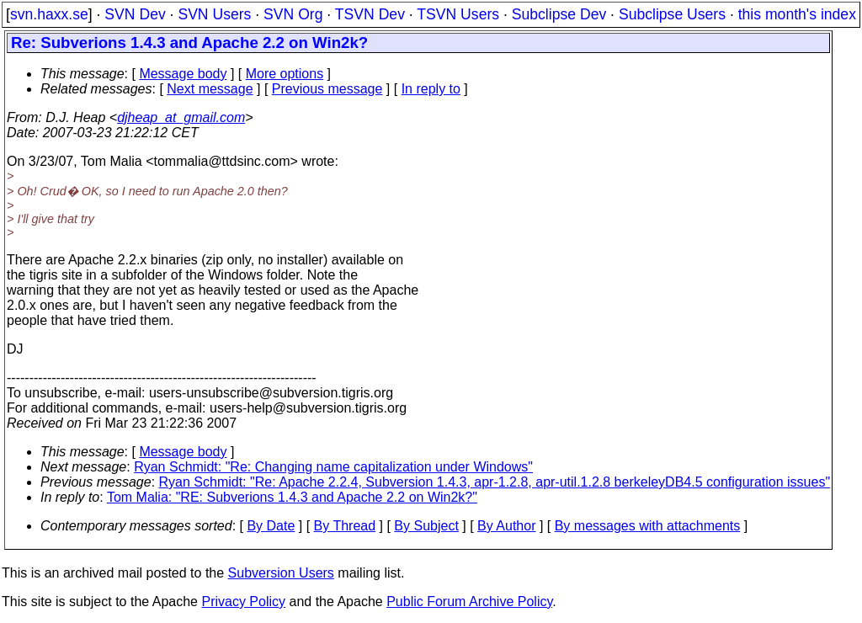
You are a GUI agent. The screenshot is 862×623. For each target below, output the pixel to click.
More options (285, 74)
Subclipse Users (672, 14)
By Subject (426, 526)
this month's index (797, 14)
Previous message (327, 89)
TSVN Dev (370, 14)
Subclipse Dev (559, 14)
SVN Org (292, 14)
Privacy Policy (243, 601)
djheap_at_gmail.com (181, 117)
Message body (182, 74)
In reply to (431, 89)
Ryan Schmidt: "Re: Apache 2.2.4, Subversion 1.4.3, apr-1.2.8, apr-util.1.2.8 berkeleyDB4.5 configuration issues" (495, 482)
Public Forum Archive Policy (469, 601)
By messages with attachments (648, 526)
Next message (210, 89)
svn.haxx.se (49, 14)
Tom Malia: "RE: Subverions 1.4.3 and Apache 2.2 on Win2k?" (292, 497)
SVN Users (214, 14)
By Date (271, 526)
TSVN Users (458, 14)
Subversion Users (281, 573)
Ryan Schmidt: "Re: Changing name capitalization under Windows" (333, 467)
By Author (506, 526)
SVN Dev (134, 14)
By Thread (345, 526)
